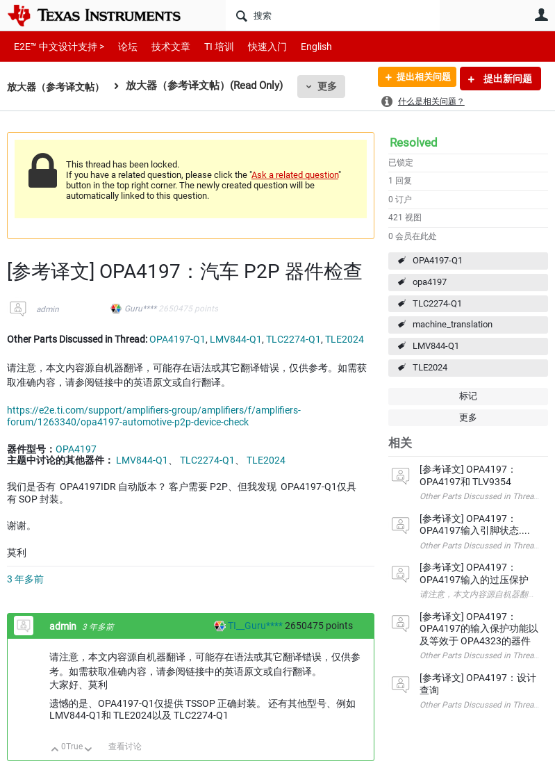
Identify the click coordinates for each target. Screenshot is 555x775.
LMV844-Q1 (436, 346)
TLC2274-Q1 (437, 303)
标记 (468, 396)
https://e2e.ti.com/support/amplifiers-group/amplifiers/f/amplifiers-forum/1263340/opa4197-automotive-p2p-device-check (154, 416)
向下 (88, 750)
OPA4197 (76, 449)
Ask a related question (294, 175)
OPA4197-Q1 (438, 260)
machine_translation (452, 324)
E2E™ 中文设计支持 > (55, 46)
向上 (55, 750)
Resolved (414, 142)
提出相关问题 (418, 78)
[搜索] (333, 15)
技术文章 (161, 46)
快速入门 (253, 46)
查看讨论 (125, 746)
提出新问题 (506, 78)
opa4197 (430, 282)
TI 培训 (207, 46)
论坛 (120, 46)
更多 (334, 86)
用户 (541, 15)
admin (47, 309)
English (299, 46)
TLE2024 (430, 367)
